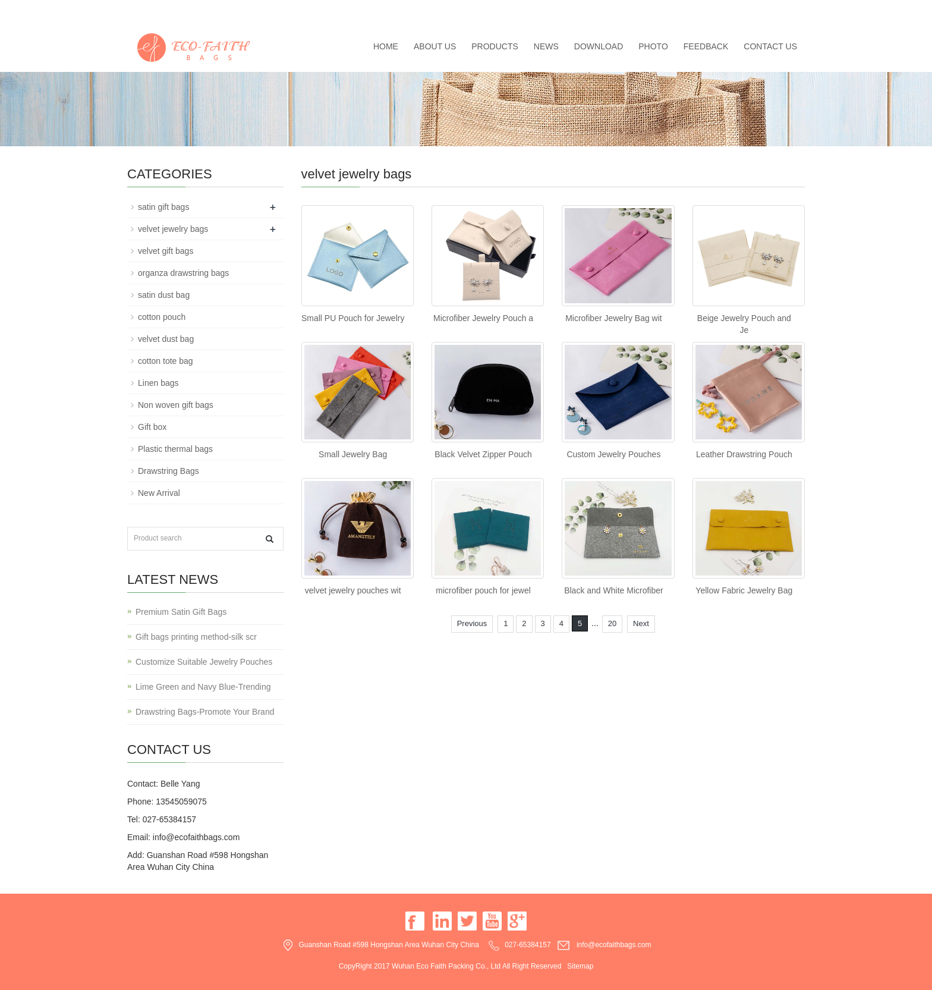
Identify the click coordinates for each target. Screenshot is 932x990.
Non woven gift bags (175, 405)
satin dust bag (164, 295)
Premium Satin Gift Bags (181, 612)
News (546, 46)
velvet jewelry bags (173, 229)
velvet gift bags (165, 251)
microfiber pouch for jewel (483, 590)
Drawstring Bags (168, 471)
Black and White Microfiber (613, 590)
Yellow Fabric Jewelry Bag (743, 590)
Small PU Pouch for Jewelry (353, 318)
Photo (653, 46)
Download (598, 46)
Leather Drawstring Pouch (744, 454)
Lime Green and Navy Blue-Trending (203, 687)
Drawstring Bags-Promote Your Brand (205, 711)
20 (612, 623)
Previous (472, 623)
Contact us (770, 46)
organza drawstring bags (183, 273)
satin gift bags (163, 207)
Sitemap (580, 966)
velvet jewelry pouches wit (353, 590)
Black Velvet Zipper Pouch (482, 454)
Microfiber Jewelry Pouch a (483, 318)
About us (435, 46)
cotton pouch (161, 317)
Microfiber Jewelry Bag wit (613, 318)
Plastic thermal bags (175, 449)
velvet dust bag (166, 339)
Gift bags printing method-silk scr (196, 637)
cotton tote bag (165, 361)
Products (494, 46)
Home (385, 46)
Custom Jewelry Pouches (613, 454)
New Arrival (159, 493)
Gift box (152, 427)
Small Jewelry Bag (353, 454)
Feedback (706, 46)
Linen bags (158, 383)
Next (641, 623)
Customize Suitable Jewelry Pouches (204, 662)
